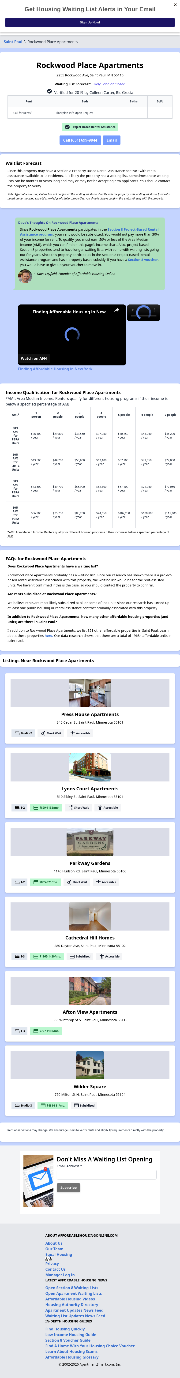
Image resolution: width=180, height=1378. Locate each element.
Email (112, 140)
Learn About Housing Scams (71, 1351)
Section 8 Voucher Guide (67, 1340)
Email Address (69, 1166)
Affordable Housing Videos (70, 1299)
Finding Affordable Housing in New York (71, 312)
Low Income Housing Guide (70, 1334)
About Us (53, 1243)
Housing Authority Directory (71, 1304)
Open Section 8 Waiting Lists (71, 1287)
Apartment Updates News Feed (74, 1310)
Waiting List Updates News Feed (75, 1315)
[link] (25, 312)
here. (49, 635)
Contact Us (55, 1269)
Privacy (52, 1263)
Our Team (54, 1248)
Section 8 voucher (143, 259)
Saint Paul (13, 41)
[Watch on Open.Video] (34, 358)
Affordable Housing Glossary (71, 1357)
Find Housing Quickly (65, 1329)
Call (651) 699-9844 (80, 140)
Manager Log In (60, 1274)
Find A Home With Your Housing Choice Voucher (90, 1345)
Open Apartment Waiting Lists (73, 1293)
